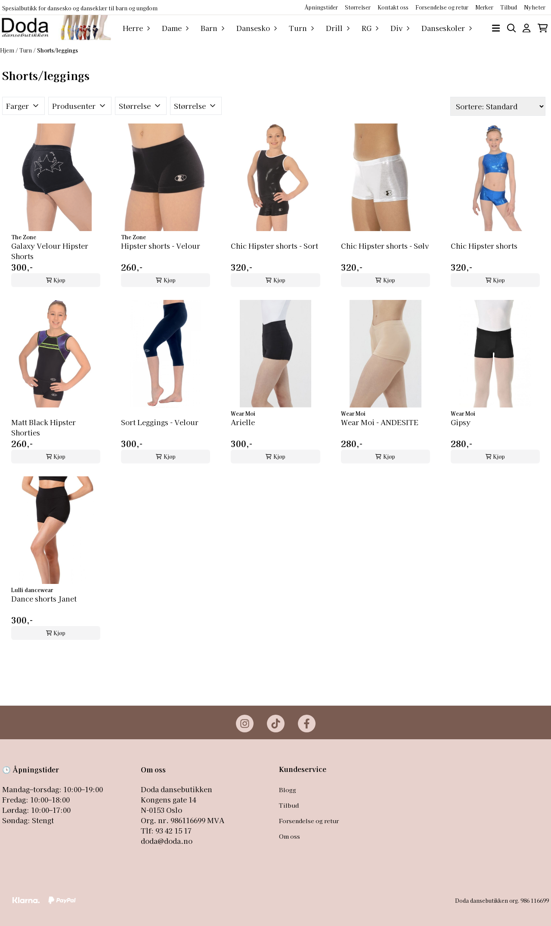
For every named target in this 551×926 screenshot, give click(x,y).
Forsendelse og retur (441, 7)
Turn (26, 50)
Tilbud (289, 805)
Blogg (287, 789)
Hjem (7, 50)
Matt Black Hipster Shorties (43, 427)
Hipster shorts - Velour (160, 246)
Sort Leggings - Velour (159, 422)
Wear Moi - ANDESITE (379, 422)
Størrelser (358, 7)
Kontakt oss (393, 7)
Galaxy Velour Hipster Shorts (49, 251)
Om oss (289, 836)
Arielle (243, 422)
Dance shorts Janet (44, 598)
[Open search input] (511, 28)
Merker (484, 7)
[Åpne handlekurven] (542, 28)
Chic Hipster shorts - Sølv (385, 246)
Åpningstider (321, 7)
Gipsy (461, 422)
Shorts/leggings (57, 50)
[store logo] (55, 28)
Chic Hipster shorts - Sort (274, 246)
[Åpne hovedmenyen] (496, 28)
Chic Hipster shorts (484, 246)
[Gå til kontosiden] (526, 28)
